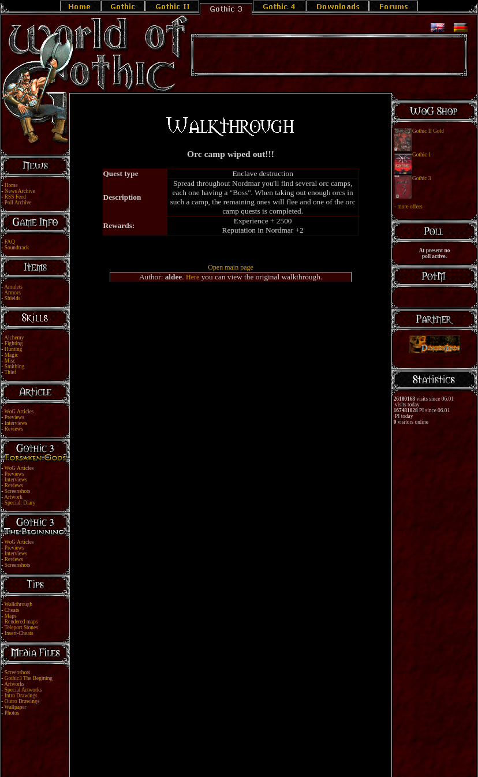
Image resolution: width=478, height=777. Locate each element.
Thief (10, 372)
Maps (11, 616)
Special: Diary (20, 503)
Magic (11, 355)
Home (11, 185)
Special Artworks (23, 690)
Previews (14, 417)
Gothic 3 (421, 178)
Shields (12, 298)
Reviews (14, 429)
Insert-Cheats (19, 633)
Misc (10, 361)
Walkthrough (18, 604)
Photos (12, 713)
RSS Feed (15, 197)
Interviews (16, 423)
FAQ (10, 242)
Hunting (14, 349)
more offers (409, 207)
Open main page (230, 267)
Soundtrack (17, 248)
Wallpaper (16, 707)
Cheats (12, 610)
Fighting (14, 343)
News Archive (20, 191)
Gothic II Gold (428, 131)
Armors (12, 293)
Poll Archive (18, 203)
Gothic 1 (421, 155)
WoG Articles (19, 411)
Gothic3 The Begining (29, 678)
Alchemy (14, 338)
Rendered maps (21, 622)
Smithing (14, 366)
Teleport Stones (21, 627)
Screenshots (18, 491)
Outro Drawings (22, 701)
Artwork (13, 497)
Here (192, 277)
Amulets (13, 287)
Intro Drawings (21, 695)
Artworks (14, 684)
